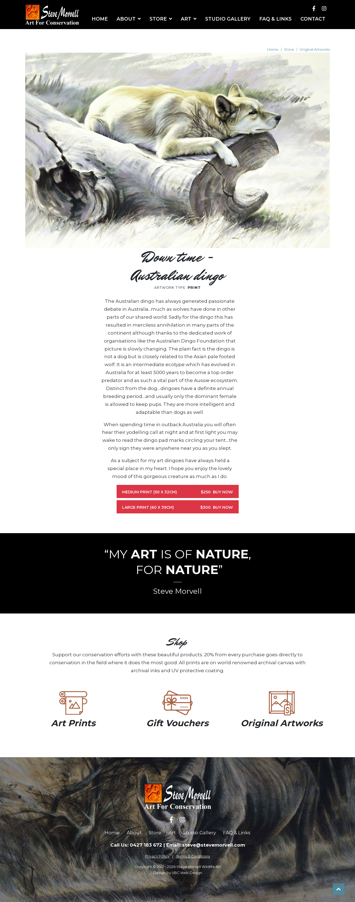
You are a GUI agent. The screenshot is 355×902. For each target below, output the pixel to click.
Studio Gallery (199, 832)
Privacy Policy (157, 856)
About (134, 832)
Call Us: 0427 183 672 (136, 845)
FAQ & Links (236, 832)
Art (172, 832)
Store (289, 49)
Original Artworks (315, 49)
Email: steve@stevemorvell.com (205, 845)
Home (272, 49)
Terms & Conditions (193, 856)
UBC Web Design (187, 873)
